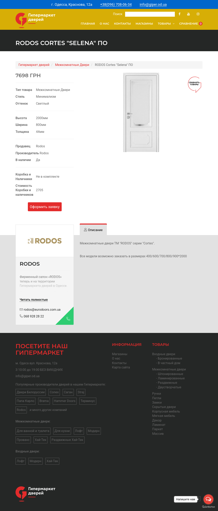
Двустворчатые (169, 387)
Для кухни (62, 431)
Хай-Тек (40, 440)
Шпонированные (170, 374)
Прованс (23, 440)
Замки (157, 402)
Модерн (94, 431)
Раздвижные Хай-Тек (67, 440)
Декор (157, 420)
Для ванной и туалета (33, 431)
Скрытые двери (164, 407)
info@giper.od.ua (153, 4)
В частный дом (169, 363)
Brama (44, 401)
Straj (81, 392)
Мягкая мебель (163, 416)
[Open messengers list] (208, 499)
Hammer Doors (64, 401)
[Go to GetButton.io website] (208, 507)
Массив (158, 434)
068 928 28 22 (32, 316)
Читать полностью (34, 300)
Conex (54, 392)
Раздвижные (167, 383)
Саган (68, 392)
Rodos (21, 410)
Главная (88, 23)
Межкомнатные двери (169, 369)
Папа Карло (25, 401)
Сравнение (190, 23)
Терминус (88, 401)
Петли (156, 398)
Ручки (156, 393)
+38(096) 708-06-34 (116, 4)
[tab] (93, 230)
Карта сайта (121, 367)
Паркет (157, 429)
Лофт (79, 431)
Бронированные (170, 358)
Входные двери (163, 354)
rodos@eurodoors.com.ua (40, 309)
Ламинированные (171, 378)
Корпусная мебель (166, 411)
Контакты (122, 23)
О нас (104, 23)
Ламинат (158, 425)
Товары (166, 23)
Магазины (144, 23)
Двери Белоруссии (31, 392)
